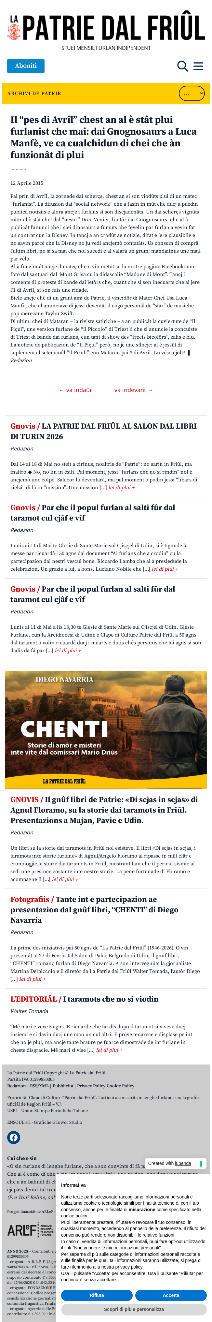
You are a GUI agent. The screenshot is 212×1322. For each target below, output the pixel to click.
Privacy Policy (91, 1086)
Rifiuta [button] (97, 1295)
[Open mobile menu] (198, 66)
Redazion (16, 1086)
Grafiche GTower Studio (58, 1122)
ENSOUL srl (19, 1122)
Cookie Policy (120, 1086)
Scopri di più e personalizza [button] (134, 1309)
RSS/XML (39, 1086)
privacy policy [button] (128, 1267)
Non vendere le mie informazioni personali (116, 1247)
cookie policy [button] (74, 1215)
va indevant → (133, 390)
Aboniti (26, 66)
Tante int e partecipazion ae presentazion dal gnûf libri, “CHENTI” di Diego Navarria (94, 910)
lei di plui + (121, 487)
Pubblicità (63, 1086)
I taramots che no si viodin (84, 999)
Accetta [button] (171, 1295)
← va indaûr (76, 390)
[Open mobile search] (182, 66)
